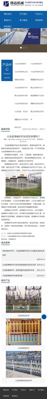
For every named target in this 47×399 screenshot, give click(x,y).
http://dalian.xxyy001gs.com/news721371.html (21, 139)
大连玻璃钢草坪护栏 (21, 89)
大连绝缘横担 (19, 80)
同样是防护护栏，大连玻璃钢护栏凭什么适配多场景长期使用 (23, 253)
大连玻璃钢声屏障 (21, 96)
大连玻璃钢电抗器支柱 (21, 73)
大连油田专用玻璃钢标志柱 (21, 121)
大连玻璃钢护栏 (36, 64)
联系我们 (8, 26)
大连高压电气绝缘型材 (37, 97)
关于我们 (23, 14)
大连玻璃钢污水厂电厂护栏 (37, 89)
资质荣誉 (39, 20)
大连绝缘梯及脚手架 (37, 105)
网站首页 (8, 14)
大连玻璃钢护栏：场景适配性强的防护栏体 (18, 270)
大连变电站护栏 (23, 316)
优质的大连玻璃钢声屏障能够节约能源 (19, 233)
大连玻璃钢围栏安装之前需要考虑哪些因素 (21, 236)
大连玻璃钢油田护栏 (37, 81)
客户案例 (23, 20)
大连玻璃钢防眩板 (21, 103)
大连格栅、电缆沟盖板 (21, 113)
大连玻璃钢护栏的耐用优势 (12, 276)
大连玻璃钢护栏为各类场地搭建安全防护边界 (19, 265)
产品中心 (39, 14)
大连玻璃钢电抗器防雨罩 (37, 73)
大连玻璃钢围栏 (20, 64)
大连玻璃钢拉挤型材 (37, 113)
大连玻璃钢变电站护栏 (23, 381)
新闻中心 (8, 20)
